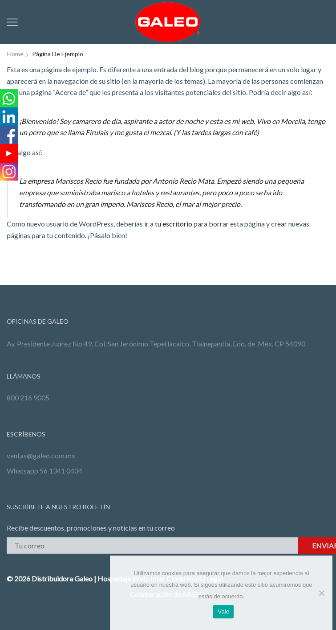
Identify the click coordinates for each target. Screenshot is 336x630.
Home (15, 54)
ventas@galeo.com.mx (41, 455)
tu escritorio (173, 223)
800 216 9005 (28, 397)
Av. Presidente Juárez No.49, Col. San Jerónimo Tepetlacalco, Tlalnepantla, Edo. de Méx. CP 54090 (156, 343)
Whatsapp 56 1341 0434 (44, 470)
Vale (223, 611)
